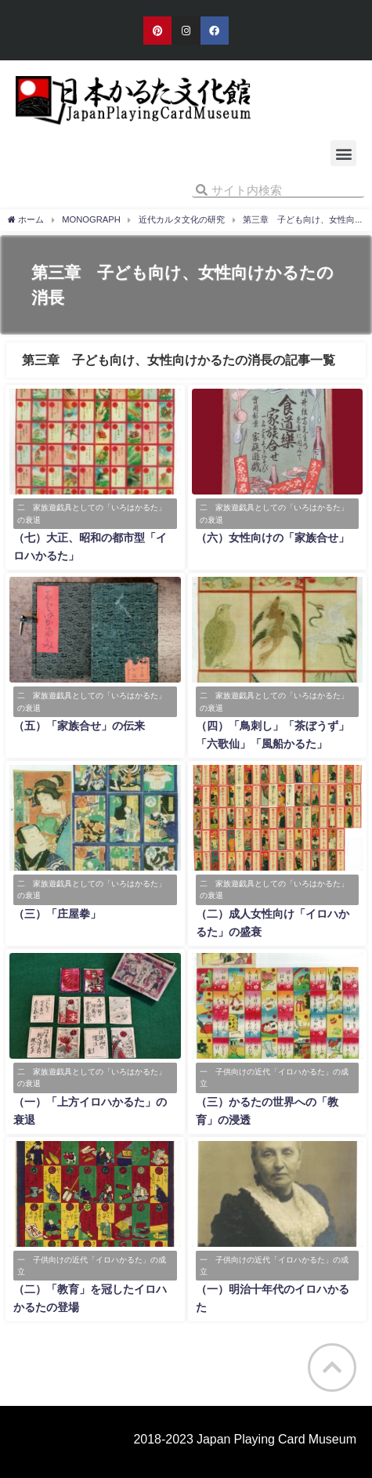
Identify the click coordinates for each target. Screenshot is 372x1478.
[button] (343, 153)
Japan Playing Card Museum (276, 1439)
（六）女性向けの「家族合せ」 (272, 537)
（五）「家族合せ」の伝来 (79, 725)
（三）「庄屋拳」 (57, 913)
